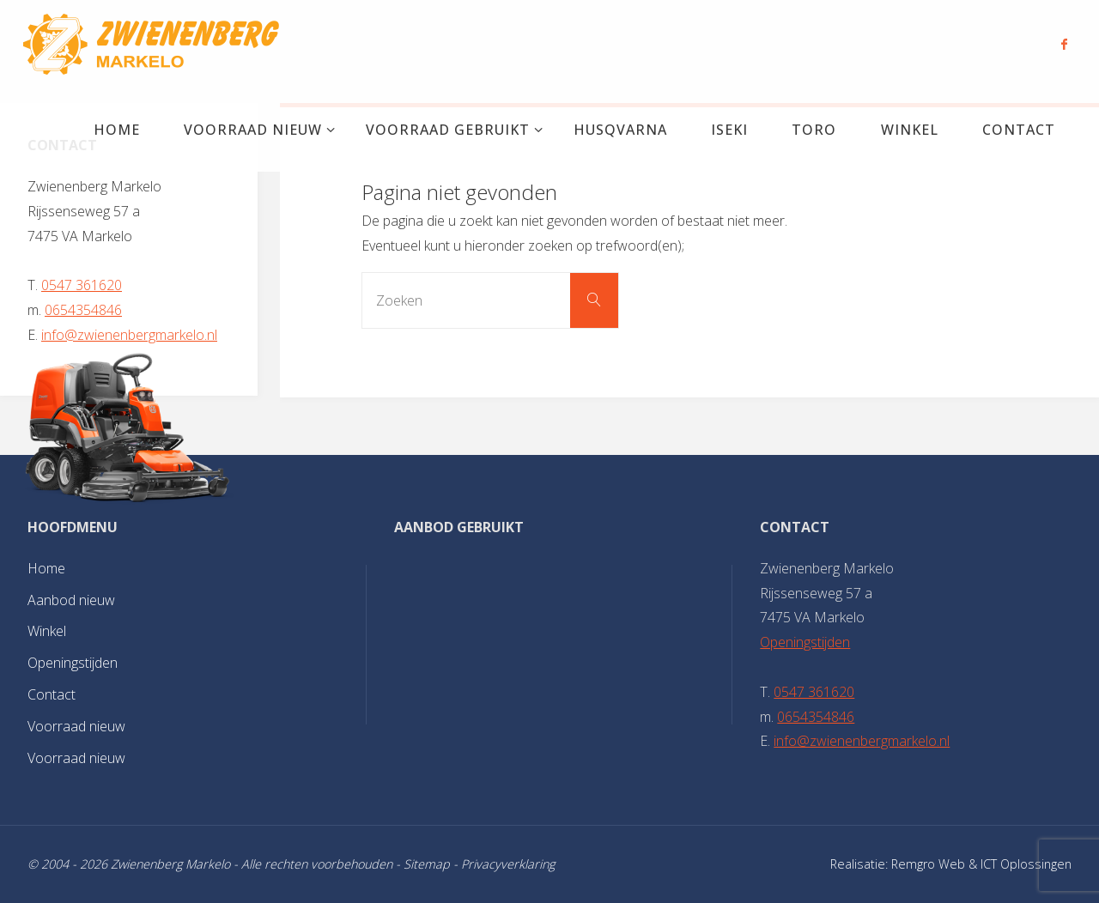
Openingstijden (72, 662)
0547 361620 (81, 285)
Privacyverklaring (508, 864)
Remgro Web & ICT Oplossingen (981, 864)
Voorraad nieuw (76, 726)
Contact (51, 694)
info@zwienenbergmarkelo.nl (129, 334)
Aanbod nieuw (71, 600)
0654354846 (83, 309)
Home (46, 568)
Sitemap (427, 864)
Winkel (46, 630)
